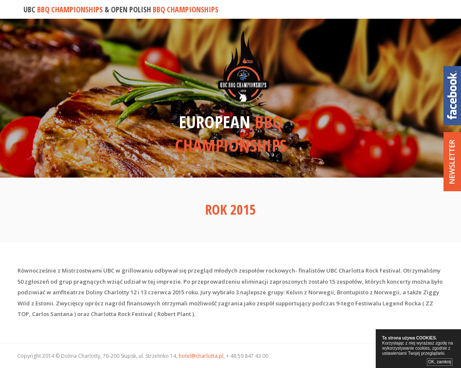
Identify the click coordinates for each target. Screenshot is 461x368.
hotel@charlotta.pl (201, 355)
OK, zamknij (439, 361)
